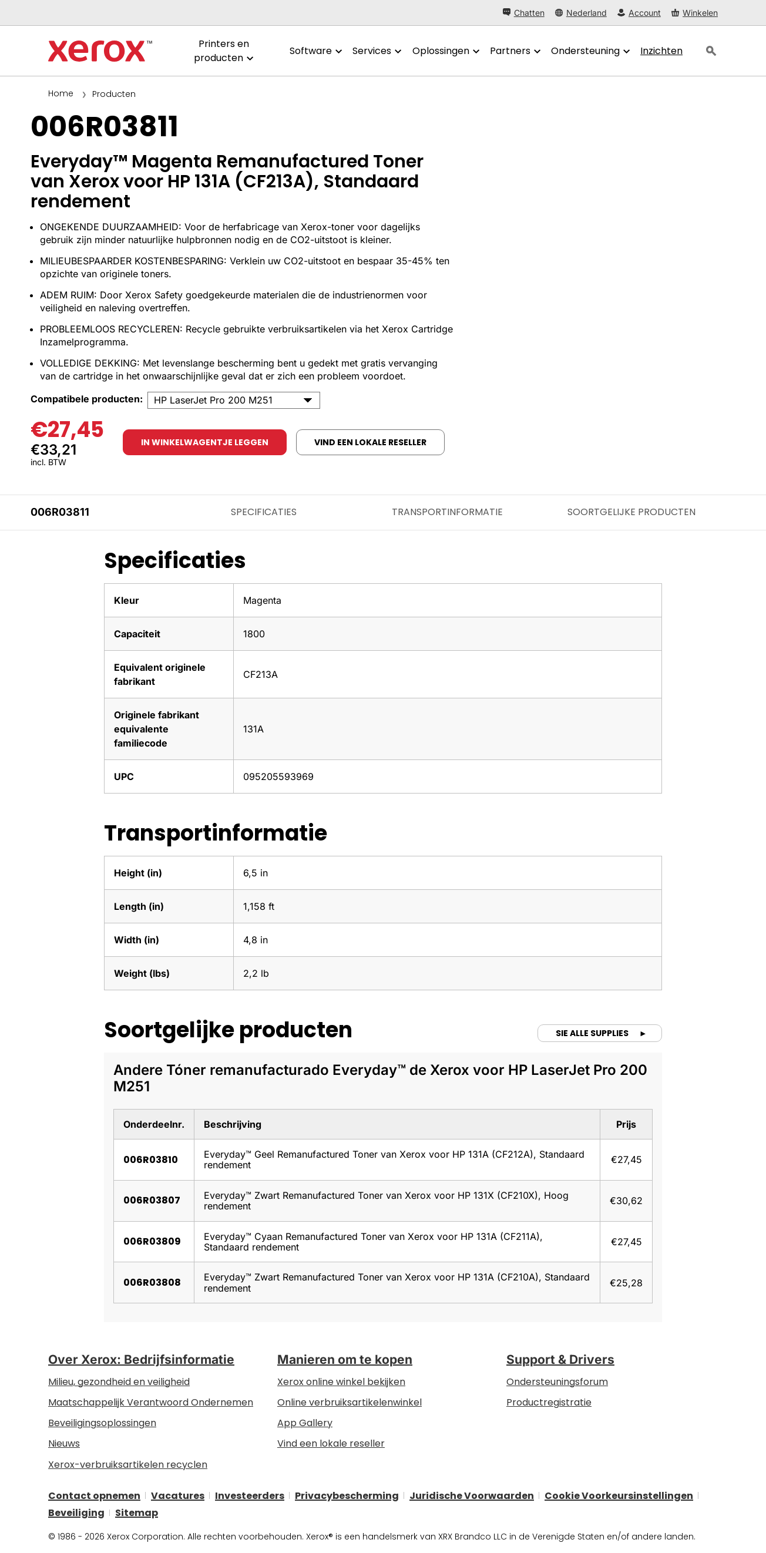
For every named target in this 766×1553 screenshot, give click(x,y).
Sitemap (136, 1513)
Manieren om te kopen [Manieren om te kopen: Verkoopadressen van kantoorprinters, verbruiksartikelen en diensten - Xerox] (344, 1359)
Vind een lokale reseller (331, 1443)
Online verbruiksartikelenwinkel (349, 1402)
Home (60, 93)
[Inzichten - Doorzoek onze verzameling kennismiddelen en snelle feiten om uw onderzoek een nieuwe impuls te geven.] (661, 51)
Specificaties (264, 512)
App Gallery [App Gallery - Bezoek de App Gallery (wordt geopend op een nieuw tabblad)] (304, 1423)
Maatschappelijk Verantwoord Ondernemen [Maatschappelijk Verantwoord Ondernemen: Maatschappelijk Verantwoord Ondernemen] (150, 1402)
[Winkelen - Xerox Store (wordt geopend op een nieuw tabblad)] (694, 12)
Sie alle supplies (593, 1033)
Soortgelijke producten (631, 512)
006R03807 (151, 1200)
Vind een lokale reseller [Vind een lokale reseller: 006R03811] (370, 442)
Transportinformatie (447, 512)
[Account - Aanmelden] (639, 12)
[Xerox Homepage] (100, 51)
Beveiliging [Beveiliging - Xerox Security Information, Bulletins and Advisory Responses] (76, 1513)
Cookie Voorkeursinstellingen (619, 1495)
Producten (114, 94)
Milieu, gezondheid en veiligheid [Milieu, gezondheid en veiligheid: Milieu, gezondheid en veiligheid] (119, 1382)
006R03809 (152, 1241)
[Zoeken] (711, 51)
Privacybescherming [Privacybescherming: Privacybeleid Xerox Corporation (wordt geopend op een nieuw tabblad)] (347, 1495)
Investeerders (249, 1495)
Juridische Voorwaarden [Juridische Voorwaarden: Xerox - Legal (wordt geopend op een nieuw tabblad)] (471, 1495)
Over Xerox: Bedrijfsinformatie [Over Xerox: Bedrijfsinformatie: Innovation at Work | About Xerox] (141, 1359)
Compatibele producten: (87, 399)
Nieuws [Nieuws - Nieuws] (64, 1443)
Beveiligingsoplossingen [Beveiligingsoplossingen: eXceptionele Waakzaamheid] (102, 1423)
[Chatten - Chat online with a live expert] (524, 12)
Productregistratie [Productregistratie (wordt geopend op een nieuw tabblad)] (549, 1402)
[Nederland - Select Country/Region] (581, 12)
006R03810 (150, 1160)
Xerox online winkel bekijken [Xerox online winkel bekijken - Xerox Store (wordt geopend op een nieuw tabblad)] (341, 1382)
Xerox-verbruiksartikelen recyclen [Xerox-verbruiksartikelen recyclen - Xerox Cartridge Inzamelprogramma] (127, 1464)
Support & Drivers (560, 1359)
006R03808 (152, 1282)
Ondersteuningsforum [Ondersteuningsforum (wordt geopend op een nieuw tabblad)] (557, 1382)
